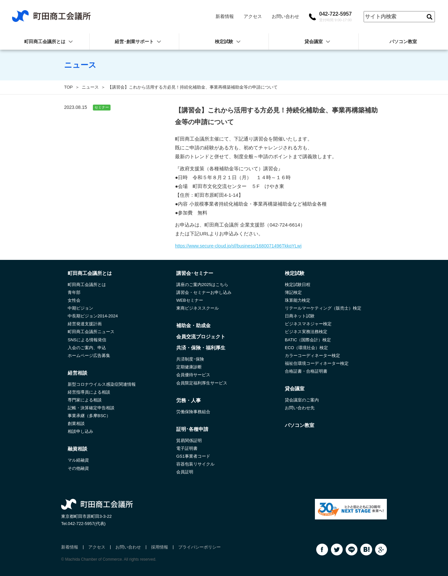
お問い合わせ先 (300, 407)
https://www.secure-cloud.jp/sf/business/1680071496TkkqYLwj (238, 245)
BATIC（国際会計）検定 (308, 339)
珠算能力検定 (297, 300)
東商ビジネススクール (197, 308)
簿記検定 (293, 292)
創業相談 (76, 423)
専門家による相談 (85, 400)
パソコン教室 (403, 41)
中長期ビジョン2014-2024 (93, 315)
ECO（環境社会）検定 (306, 347)
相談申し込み (80, 431)
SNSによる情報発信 (87, 339)
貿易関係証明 (189, 440)
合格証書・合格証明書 (306, 371)
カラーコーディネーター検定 (312, 355)
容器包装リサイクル (195, 464)
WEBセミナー (189, 300)
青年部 (74, 292)
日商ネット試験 (300, 315)
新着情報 (224, 16)
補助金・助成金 (193, 325)
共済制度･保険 (190, 359)
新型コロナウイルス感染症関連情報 (102, 384)
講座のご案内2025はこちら (202, 284)
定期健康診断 (189, 366)
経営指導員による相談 (89, 392)
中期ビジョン (80, 308)
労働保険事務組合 (193, 411)
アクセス (253, 16)
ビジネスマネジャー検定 (308, 323)
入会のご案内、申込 (87, 347)
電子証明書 (187, 448)
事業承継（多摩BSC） (89, 415)
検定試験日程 (297, 284)
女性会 (74, 300)
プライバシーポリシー (199, 547)
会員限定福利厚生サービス (201, 383)
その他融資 (78, 468)
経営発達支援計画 (85, 323)
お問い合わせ (285, 16)
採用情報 (159, 547)
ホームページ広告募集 (89, 355)
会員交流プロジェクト (200, 336)
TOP (68, 87)
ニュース (90, 87)
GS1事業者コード (193, 456)
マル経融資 (78, 460)
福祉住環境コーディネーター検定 (317, 363)
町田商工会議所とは (87, 284)
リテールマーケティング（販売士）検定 (323, 308)
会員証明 (184, 471)
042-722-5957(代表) (87, 523)
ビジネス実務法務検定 (306, 331)
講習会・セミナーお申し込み (204, 292)
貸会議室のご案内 (302, 400)
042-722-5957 (335, 16)
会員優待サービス (193, 374)
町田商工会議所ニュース (91, 331)
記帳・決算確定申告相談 (91, 407)
